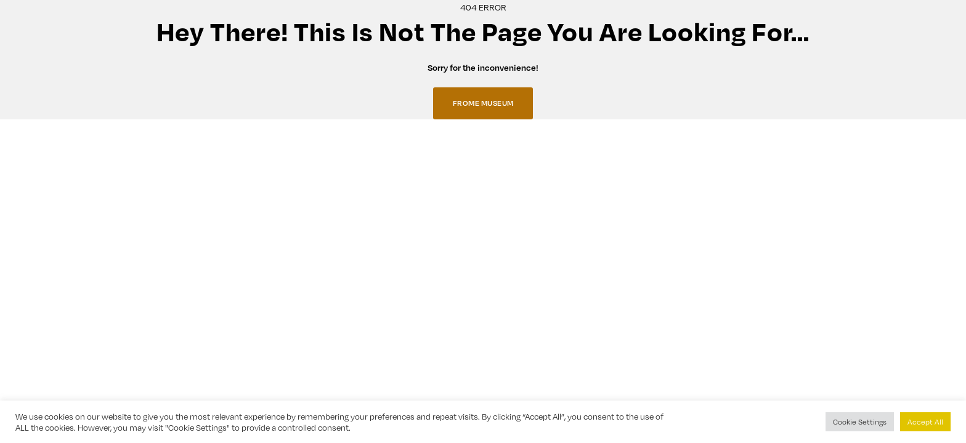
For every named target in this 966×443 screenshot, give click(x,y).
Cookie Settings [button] (860, 421)
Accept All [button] (925, 421)
